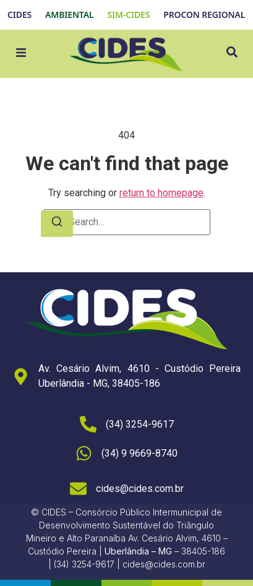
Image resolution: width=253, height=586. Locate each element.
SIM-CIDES (128, 14)
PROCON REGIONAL (204, 14)
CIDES (19, 14)
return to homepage (161, 193)
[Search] (57, 223)
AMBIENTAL (69, 14)
